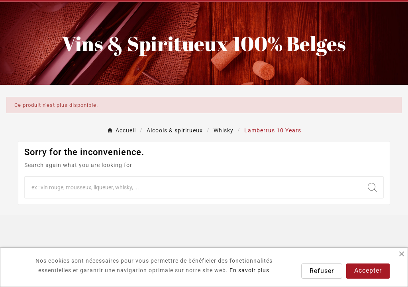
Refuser (322, 271)
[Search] (372, 187)
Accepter (368, 270)
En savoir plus (249, 270)
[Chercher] (193, 187)
